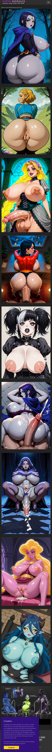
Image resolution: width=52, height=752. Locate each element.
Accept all (11, 747)
